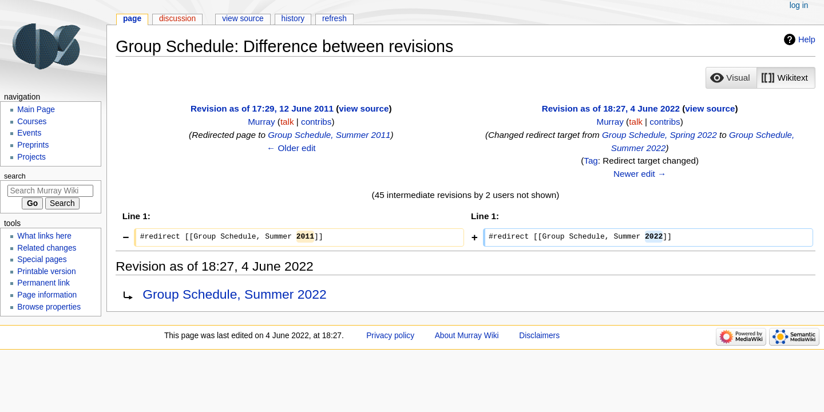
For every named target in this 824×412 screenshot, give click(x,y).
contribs (316, 121)
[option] (731, 77)
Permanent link (43, 283)
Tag (591, 160)
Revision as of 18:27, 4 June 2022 (611, 108)
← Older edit (291, 148)
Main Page (36, 109)
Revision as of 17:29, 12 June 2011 (262, 108)
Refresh (334, 18)
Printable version (46, 271)
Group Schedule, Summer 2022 (234, 294)
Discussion (177, 18)
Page (132, 18)
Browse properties (49, 307)
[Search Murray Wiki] (50, 191)
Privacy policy (390, 335)
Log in (799, 5)
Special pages (41, 259)
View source (243, 18)
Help (806, 39)
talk (287, 121)
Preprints (33, 145)
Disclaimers (539, 335)
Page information (47, 295)
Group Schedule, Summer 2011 (329, 135)
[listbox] (760, 78)
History (293, 18)
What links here (44, 236)
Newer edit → (639, 174)
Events (29, 133)
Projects (31, 157)
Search (15, 176)
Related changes (46, 248)
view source (364, 108)
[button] (731, 78)
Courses (31, 121)
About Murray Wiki (467, 335)
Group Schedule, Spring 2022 (659, 135)
